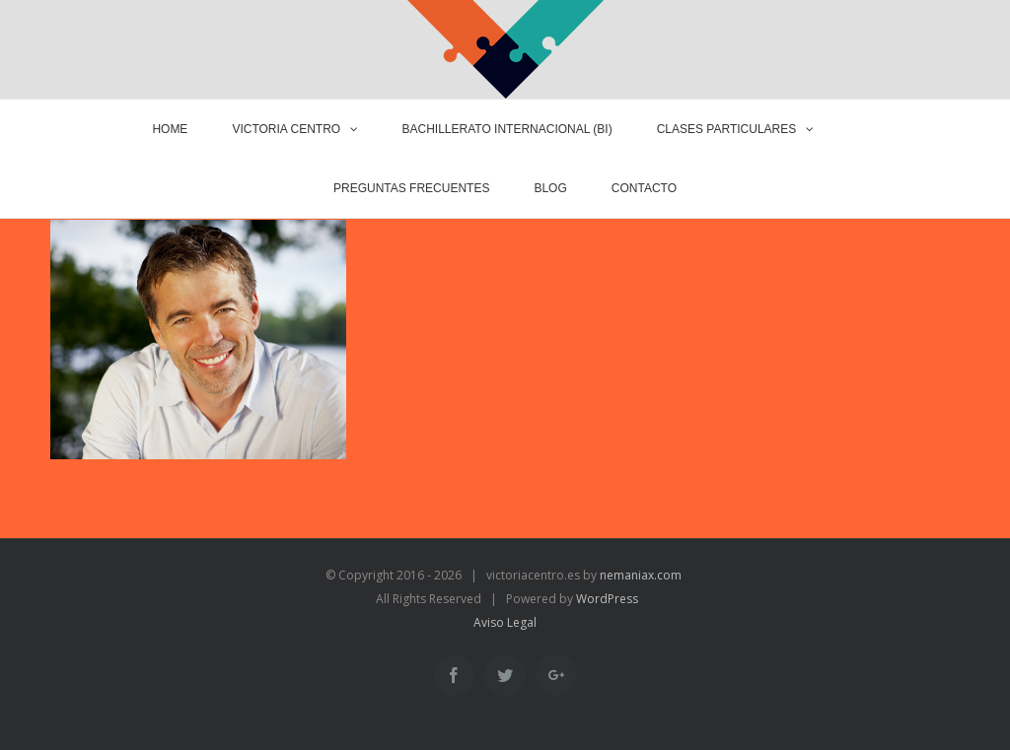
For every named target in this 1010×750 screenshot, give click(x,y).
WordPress (607, 598)
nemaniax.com (639, 575)
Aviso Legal (505, 622)
